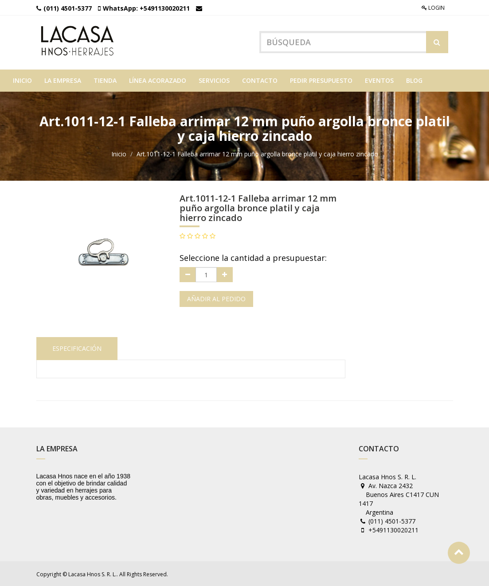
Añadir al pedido (216, 298)
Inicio (118, 153)
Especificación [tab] (77, 347)
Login (433, 8)
